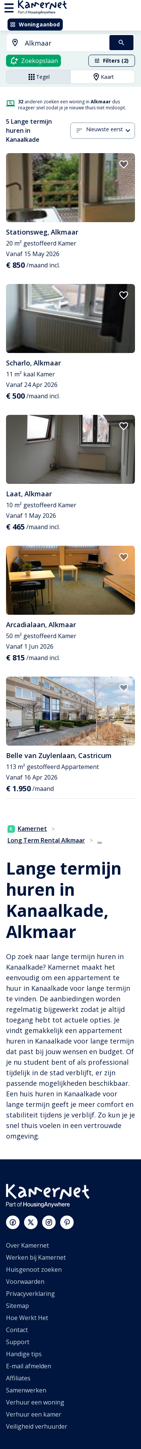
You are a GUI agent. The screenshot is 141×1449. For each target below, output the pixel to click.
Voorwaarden (25, 1281)
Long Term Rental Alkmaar (46, 840)
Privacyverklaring (30, 1293)
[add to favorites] (123, 164)
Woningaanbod (35, 24)
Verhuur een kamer (33, 1414)
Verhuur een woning (35, 1402)
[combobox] (53, 43)
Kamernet (27, 828)
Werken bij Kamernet (36, 1257)
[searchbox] (64, 43)
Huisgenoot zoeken (34, 1269)
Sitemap (17, 1306)
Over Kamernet (27, 1245)
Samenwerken (26, 1390)
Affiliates (18, 1378)
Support (17, 1342)
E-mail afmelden (28, 1366)
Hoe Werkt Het (27, 1318)
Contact (17, 1330)
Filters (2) (111, 60)
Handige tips (24, 1354)
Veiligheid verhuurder (36, 1426)
